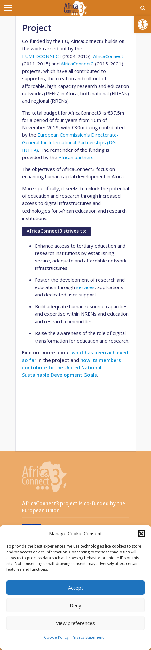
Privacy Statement (88, 637)
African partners (76, 157)
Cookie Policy (56, 637)
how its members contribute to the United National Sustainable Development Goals (71, 367)
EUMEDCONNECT (42, 56)
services (85, 287)
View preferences (75, 623)
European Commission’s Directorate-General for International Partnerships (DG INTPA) (70, 142)
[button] (142, 24)
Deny (75, 605)
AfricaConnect (108, 56)
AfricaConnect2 (77, 63)
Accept (75, 588)
